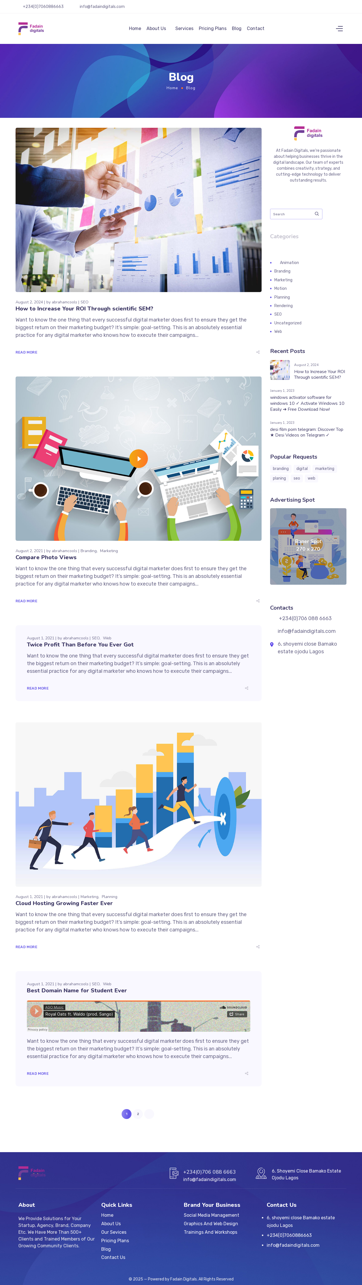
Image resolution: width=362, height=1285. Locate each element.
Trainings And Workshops (210, 1232)
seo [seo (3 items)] (297, 481)
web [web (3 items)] (311, 481)
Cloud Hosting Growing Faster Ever (64, 906)
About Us (156, 30)
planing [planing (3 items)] (279, 481)
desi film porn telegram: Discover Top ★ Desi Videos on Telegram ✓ (306, 436)
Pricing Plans (213, 30)
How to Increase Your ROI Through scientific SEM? (84, 312)
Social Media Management (211, 1215)
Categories (284, 240)
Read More (26, 356)
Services (184, 30)
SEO (85, 305)
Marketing (109, 554)
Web (107, 641)
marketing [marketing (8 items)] (324, 472)
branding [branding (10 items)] (281, 472)
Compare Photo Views (46, 561)
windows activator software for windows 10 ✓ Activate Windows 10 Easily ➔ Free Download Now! (307, 407)
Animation (289, 266)
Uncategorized (287, 326)
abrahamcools (64, 305)
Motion (280, 292)
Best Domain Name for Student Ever (77, 994)
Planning (109, 900)
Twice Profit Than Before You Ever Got (80, 648)
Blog (237, 30)
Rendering (283, 309)
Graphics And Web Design (211, 1223)
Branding (89, 554)
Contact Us (113, 1257)
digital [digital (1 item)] (302, 472)
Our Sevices (113, 1232)
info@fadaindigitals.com (102, 6)
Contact (255, 30)
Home (135, 30)
